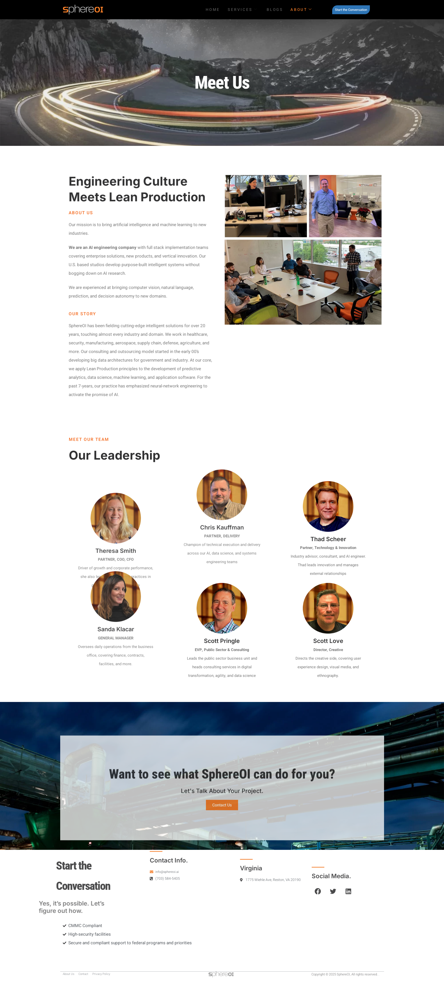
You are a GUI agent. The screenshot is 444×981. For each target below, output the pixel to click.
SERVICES (243, 9)
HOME (213, 9)
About (301, 9)
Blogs (275, 9)
